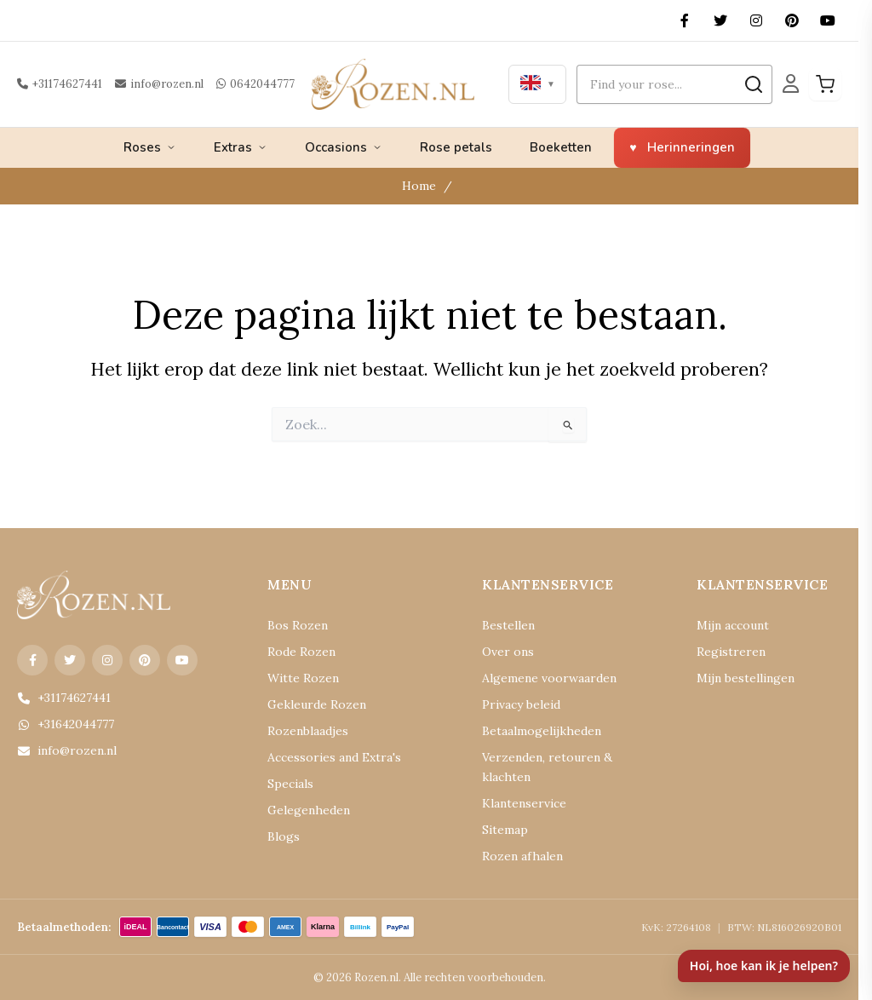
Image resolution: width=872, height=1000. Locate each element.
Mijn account (733, 625)
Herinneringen (691, 147)
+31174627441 (59, 84)
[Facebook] (684, 20)
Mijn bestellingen (746, 678)
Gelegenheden (308, 810)
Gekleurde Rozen (316, 704)
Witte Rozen (303, 678)
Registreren (731, 651)
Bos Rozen (297, 625)
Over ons (508, 651)
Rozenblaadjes (307, 731)
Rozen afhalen (522, 856)
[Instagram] (756, 20)
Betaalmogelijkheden (541, 731)
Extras (240, 147)
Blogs (283, 836)
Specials (290, 783)
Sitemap (505, 829)
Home (419, 185)
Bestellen (508, 625)
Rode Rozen (301, 651)
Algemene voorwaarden (549, 678)
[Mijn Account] (791, 84)
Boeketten (561, 147)
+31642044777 (65, 724)
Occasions (343, 147)
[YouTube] (827, 20)
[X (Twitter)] (720, 20)
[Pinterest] (792, 20)
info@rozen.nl (159, 84)
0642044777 (255, 84)
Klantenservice (524, 803)
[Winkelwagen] (825, 84)
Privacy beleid (521, 704)
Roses (149, 147)
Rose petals (456, 147)
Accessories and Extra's (334, 757)
